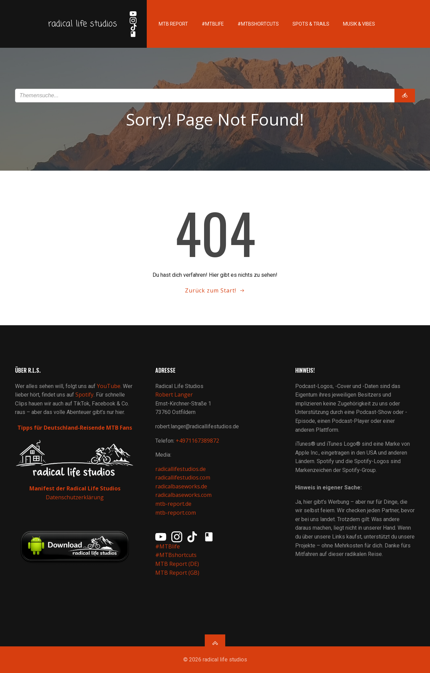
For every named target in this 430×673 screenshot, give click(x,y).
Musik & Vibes (359, 24)
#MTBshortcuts (258, 24)
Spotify (84, 394)
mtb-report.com (175, 512)
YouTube (108, 386)
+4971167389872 (197, 440)
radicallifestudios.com (182, 477)
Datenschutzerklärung (75, 497)
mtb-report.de (173, 503)
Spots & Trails (310, 24)
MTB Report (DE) (177, 564)
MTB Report (173, 24)
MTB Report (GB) (178, 572)
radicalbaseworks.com (183, 495)
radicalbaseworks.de (181, 486)
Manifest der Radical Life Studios (74, 488)
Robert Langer (174, 394)
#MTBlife (213, 24)
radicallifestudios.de (180, 469)
